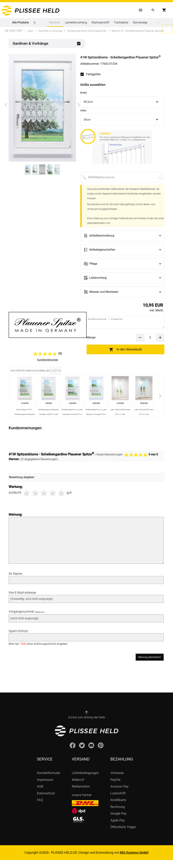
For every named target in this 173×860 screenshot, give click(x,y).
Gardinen (54, 24)
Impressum (45, 780)
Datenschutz (46, 793)
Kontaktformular (48, 773)
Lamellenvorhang (76, 22)
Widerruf (78, 780)
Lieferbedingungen (85, 773)
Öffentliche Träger (123, 827)
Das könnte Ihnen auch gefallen (30, 370)
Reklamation (81, 786)
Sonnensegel (141, 22)
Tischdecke (121, 22)
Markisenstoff (100, 22)
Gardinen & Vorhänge (30, 43)
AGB (40, 786)
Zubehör (56, 370)
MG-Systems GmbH (134, 852)
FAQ (40, 800)
